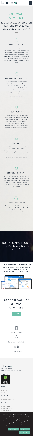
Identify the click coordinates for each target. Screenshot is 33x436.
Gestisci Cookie (14, 429)
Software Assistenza (7, 408)
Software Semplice (6, 406)
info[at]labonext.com (16, 351)
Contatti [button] (3, 392)
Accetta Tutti (24, 432)
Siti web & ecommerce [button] (7, 399)
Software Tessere (6, 410)
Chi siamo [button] (4, 390)
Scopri (17, 314)
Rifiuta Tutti (25, 429)
